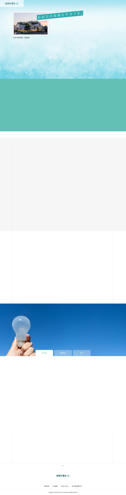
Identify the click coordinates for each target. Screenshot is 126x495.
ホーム (49, 3)
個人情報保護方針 (77, 486)
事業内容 (57, 3)
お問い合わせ (75, 3)
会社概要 (55, 486)
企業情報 (65, 3)
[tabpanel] (63, 39)
